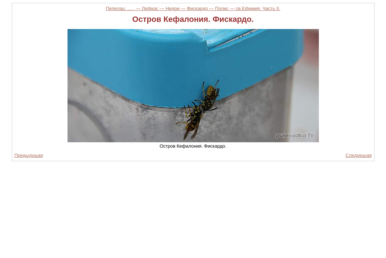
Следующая (358, 155)
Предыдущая (28, 155)
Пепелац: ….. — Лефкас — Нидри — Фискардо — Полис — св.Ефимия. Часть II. (193, 8)
